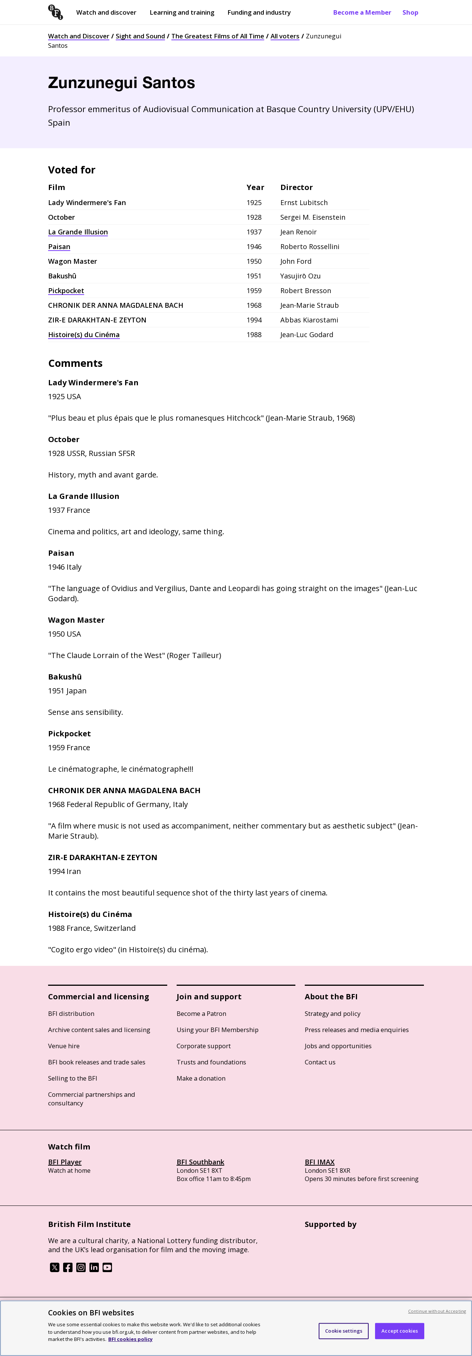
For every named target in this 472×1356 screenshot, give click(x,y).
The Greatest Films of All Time (217, 36)
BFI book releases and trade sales (96, 1062)
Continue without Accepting (437, 1311)
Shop (410, 12)
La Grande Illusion (78, 231)
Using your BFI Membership (218, 1029)
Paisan (59, 246)
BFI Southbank (200, 1161)
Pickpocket (66, 290)
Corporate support (204, 1045)
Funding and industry (259, 12)
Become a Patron (201, 1013)
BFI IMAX (319, 1161)
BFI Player (65, 1161)
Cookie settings (343, 1330)
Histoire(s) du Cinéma (84, 334)
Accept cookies (399, 1330)
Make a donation (201, 1078)
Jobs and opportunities (338, 1045)
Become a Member (362, 12)
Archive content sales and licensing (99, 1029)
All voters (285, 36)
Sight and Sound (140, 36)
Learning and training (182, 12)
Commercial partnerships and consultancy (91, 1098)
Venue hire (64, 1045)
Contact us (320, 1062)
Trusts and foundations (211, 1062)
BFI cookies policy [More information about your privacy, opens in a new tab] (130, 1339)
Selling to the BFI (72, 1078)
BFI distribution (71, 1013)
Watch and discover (106, 12)
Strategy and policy (332, 1013)
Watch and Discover (78, 36)
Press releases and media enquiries (357, 1029)
